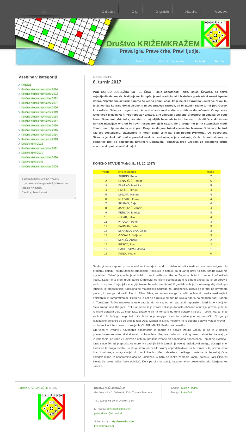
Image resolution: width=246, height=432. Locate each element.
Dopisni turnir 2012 (32, 143)
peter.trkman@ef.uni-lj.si (108, 413)
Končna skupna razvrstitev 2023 (39, 93)
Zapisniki (200, 61)
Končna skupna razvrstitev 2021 (39, 102)
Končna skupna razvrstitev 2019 (39, 112)
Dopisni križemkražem (171, 61)
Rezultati (220, 61)
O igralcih (162, 11)
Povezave (221, 11)
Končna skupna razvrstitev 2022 (39, 98)
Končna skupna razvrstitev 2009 (39, 166)
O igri (135, 11)
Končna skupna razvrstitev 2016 (39, 125)
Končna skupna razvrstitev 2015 (39, 130)
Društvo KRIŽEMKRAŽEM (33, 387)
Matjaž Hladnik (189, 387)
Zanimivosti (142, 61)
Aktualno (191, 11)
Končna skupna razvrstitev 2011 (39, 148)
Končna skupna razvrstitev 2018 (39, 116)
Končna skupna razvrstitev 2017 (39, 120)
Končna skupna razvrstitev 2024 (39, 89)
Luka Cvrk (187, 392)
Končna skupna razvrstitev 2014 (39, 134)
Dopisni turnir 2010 (32, 161)
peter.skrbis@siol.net (118, 408)
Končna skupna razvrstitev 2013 (39, 139)
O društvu (108, 11)
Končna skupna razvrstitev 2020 (39, 107)
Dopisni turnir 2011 (32, 152)
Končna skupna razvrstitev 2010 (39, 157)
